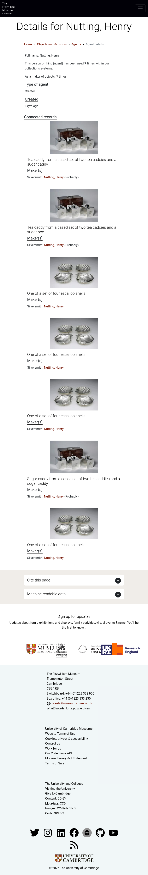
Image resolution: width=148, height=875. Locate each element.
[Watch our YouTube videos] (113, 832)
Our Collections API (58, 753)
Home (28, 44)
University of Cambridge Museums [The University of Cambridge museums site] (69, 728)
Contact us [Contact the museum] (52, 743)
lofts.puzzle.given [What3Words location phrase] (78, 708)
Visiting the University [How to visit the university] (60, 788)
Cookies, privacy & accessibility (66, 738)
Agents (76, 44)
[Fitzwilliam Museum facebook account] (61, 832)
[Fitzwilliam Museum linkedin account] (74, 832)
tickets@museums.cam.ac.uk (71, 703)
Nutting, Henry (54, 177)
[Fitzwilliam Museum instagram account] (48, 832)
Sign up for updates (73, 616)
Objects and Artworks (52, 44)
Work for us (53, 748)
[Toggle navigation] (140, 8)
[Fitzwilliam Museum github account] (100, 832)
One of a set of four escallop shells (56, 293)
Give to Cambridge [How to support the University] (58, 793)
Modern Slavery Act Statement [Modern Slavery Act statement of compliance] (66, 758)
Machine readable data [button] (46, 594)
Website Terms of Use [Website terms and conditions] (60, 733)
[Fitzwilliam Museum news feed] (74, 845)
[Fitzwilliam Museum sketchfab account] (87, 832)
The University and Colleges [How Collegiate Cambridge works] (64, 783)
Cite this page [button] (38, 580)
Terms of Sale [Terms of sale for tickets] (54, 763)
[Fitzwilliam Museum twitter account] (35, 832)
